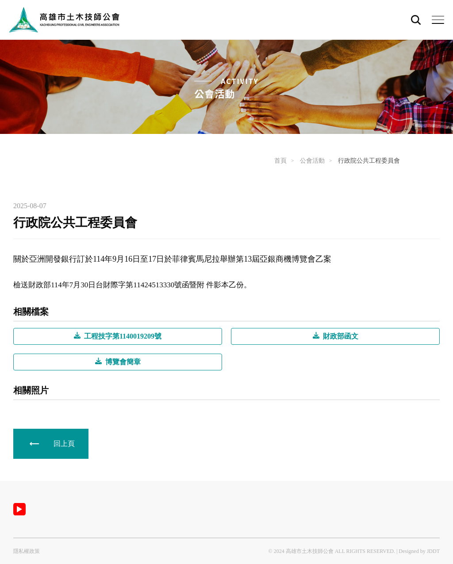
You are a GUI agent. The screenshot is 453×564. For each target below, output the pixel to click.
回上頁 (64, 443)
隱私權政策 (26, 551)
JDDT (433, 551)
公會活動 (312, 160)
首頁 (280, 160)
